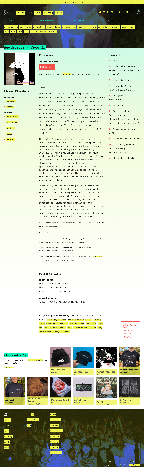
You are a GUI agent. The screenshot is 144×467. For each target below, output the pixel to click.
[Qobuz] (107, 13)
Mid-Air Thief (92, 319)
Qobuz (53, 410)
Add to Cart (82, 62)
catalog (49, 13)
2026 (26, 33)
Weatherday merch (37, 356)
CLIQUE (95, 315)
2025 (19, 33)
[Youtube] (127, 13)
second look (128, 28)
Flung (52, 319)
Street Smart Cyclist (52, 327)
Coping (43, 319)
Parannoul (45, 323)
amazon (11, 106)
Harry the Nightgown (69, 319)
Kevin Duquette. (133, 461)
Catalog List (69, 28)
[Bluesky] (123, 13)
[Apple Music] (100, 13)
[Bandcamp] (104, 13)
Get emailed (68, 70)
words (60, 13)
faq (29, 421)
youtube (11, 139)
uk (33, 410)
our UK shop (99, 252)
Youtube (54, 443)
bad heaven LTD (80, 315)
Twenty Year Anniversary (44, 33)
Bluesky (54, 437)
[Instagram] (111, 13)
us (28, 410)
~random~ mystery (87, 28)
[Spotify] (119, 13)
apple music (14, 116)
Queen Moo (58, 323)
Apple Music (57, 426)
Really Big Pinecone (78, 323)
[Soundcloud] (115, 13)
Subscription (11, 28)
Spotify (54, 421)
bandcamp (12, 100)
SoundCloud (56, 448)
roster (20, 13)
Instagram (55, 415)
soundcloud (13, 122)
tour (38, 13)
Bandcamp (55, 432)
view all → (9, 363)
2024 (13, 33)
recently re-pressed (109, 28)
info (6, 443)
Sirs (95, 323)
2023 (6, 33)
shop (30, 13)
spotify (11, 128)
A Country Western (58, 315)
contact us (33, 415)
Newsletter (39, 28)
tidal (10, 133)
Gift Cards (25, 28)
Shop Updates (53, 28)
